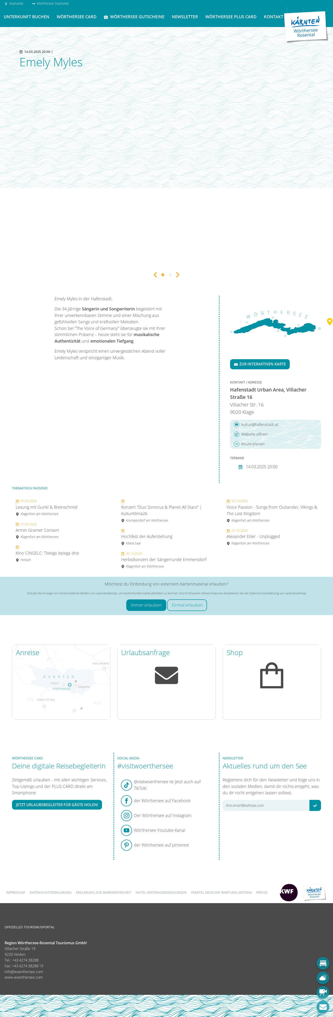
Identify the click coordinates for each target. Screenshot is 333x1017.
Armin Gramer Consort (37, 530)
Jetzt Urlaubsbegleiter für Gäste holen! (57, 804)
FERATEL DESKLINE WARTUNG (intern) (221, 892)
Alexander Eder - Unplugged (253, 537)
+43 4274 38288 (25, 960)
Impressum (15, 892)
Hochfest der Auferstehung (146, 537)
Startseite (13, 3)
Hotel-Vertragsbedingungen (161, 892)
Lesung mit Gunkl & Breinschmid (46, 507)
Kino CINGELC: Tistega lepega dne (47, 553)
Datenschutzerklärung (50, 892)
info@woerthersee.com (24, 971)
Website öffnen (251, 434)
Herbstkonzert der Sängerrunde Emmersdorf (163, 559)
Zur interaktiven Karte (260, 364)
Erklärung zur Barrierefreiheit (103, 892)
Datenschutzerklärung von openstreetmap (277, 593)
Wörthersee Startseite (50, 3)
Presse (262, 892)
